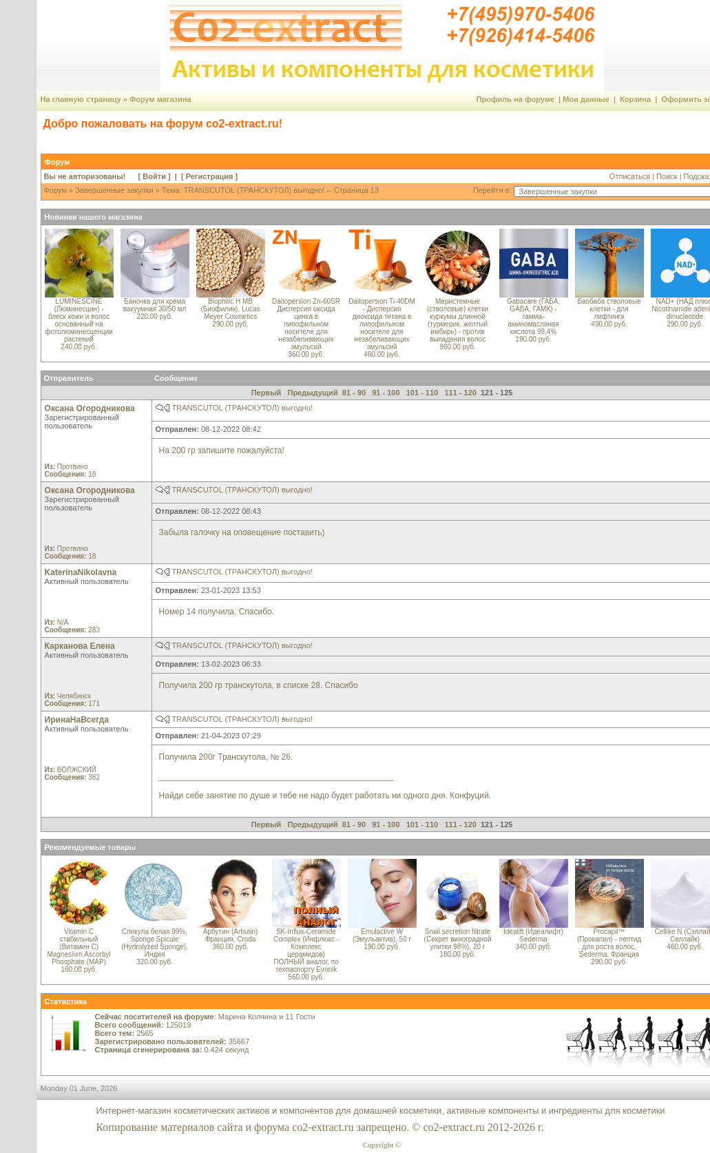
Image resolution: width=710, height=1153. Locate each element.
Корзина (635, 99)
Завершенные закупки (114, 190)
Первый (266, 392)
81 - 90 (354, 392)
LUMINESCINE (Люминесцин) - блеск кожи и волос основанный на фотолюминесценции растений (79, 320)
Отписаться (629, 176)
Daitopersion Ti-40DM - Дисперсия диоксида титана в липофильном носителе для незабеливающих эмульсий (381, 324)
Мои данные (586, 99)
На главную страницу (81, 99)
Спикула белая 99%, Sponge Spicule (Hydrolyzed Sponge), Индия (154, 943)
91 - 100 (385, 392)
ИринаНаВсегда (77, 720)
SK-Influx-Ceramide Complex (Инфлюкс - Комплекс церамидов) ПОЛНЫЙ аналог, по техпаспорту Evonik (306, 950)
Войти (154, 176)
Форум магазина (160, 99)
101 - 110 (422, 392)
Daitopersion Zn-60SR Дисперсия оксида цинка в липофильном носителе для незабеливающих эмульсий (306, 324)
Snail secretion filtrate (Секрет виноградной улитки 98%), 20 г (458, 939)
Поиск (666, 176)
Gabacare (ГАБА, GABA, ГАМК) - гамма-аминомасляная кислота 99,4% (533, 316)
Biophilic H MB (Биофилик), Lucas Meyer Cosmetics (230, 309)
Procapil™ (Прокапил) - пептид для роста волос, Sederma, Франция (609, 943)
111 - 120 (460, 392)
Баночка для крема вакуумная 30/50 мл (155, 305)
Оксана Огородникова (90, 408)
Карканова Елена (80, 646)
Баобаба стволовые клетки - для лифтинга (608, 309)
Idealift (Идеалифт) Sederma (533, 935)
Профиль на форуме (515, 99)
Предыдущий (312, 392)
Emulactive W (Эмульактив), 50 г (382, 935)
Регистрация (209, 176)
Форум (55, 190)
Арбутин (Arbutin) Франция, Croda (230, 935)
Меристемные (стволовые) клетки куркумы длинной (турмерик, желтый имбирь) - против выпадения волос (457, 320)
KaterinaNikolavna (81, 572)
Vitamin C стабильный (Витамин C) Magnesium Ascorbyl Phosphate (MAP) (78, 947)
